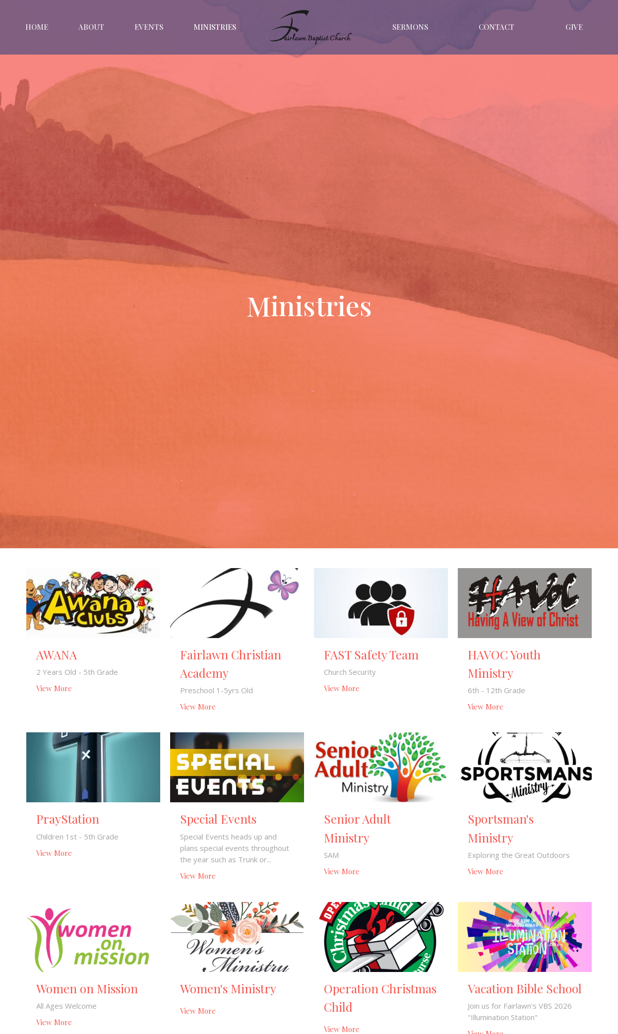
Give (574, 27)
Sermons (410, 27)
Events (148, 27)
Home (36, 27)
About (91, 27)
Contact (496, 27)
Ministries (214, 27)
